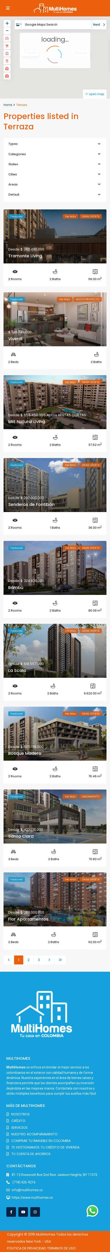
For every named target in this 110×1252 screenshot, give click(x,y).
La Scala (17, 670)
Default (13, 194)
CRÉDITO (18, 1120)
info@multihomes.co (27, 1190)
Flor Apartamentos (28, 919)
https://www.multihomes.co (32, 1197)
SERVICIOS (19, 1127)
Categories (17, 154)
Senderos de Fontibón (31, 504)
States (13, 164)
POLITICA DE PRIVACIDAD (26, 1248)
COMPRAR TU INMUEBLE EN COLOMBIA (41, 1140)
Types (13, 144)
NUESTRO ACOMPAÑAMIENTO (34, 1134)
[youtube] (23, 1212)
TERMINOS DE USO (61, 1248)
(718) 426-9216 (23, 1182)
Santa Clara (21, 836)
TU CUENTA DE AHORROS (31, 1154)
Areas (13, 184)
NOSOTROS (20, 1114)
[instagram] (35, 1212)
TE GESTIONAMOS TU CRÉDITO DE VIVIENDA (45, 1147)
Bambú (15, 587)
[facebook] (11, 1212)
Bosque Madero (24, 753)
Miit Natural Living (26, 421)
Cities (12, 174)
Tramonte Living (25, 256)
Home (8, 105)
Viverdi (15, 339)
